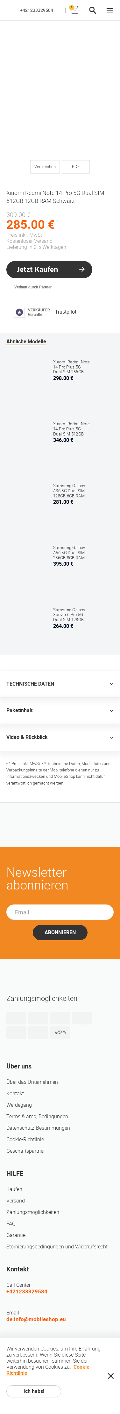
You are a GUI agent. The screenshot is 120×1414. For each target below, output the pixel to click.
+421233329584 (36, 10)
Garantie (15, 1235)
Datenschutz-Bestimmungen (38, 1128)
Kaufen (14, 1189)
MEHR (60, 1032)
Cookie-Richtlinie (25, 1139)
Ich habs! (34, 1391)
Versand (15, 1201)
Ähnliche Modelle (26, 342)
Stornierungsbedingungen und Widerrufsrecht (57, 1247)
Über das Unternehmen (32, 1082)
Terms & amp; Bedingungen (37, 1116)
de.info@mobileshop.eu (36, 1319)
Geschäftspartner (25, 1151)
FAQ (11, 1224)
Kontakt (15, 1093)
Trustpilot (65, 312)
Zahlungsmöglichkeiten (32, 1212)
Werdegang (19, 1105)
